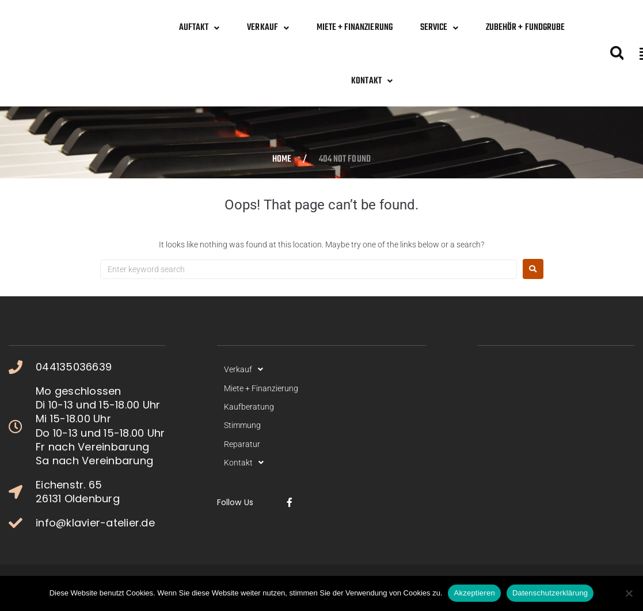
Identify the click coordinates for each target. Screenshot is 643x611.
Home (281, 160)
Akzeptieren (474, 593)
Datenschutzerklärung (550, 593)
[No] (628, 593)
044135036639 (74, 367)
